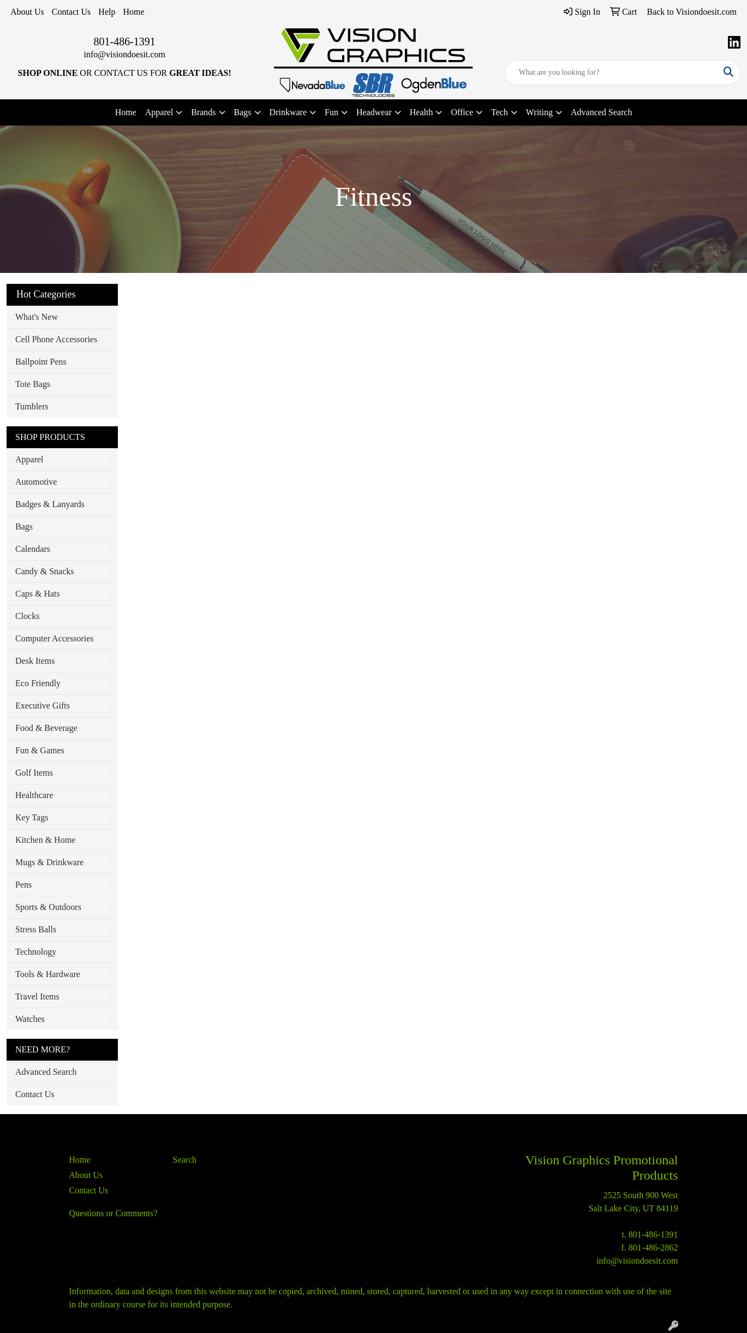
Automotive (36, 481)
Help (106, 11)
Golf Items (34, 772)
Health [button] (421, 112)
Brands (203, 112)
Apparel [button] (159, 112)
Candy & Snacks (44, 571)
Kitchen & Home (45, 839)
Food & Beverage (46, 728)
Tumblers (32, 406)
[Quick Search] (611, 72)
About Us (27, 11)
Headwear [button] (374, 112)
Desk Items (35, 660)
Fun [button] (331, 112)
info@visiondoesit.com (124, 54)
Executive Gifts (42, 705)
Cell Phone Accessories (56, 339)
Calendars (32, 549)
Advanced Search (601, 112)
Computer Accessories (54, 638)
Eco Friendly (38, 683)
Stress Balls (35, 929)
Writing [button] (539, 112)
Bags (24, 526)
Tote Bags (32, 384)
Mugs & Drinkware (49, 862)
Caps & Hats (37, 593)
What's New (36, 317)
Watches (30, 1018)
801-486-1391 (125, 41)
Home (133, 11)
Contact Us (71, 11)
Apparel (29, 459)
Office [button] (462, 112)
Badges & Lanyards (50, 504)
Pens (23, 884)
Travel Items (37, 996)
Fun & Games (39, 750)
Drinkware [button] (288, 112)
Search (185, 1159)
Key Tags (31, 817)
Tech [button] (499, 112)
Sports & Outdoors (48, 907)
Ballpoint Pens (41, 361)
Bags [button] (243, 112)
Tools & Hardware (47, 974)
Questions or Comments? (113, 1213)
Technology (35, 951)
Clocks (27, 616)
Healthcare (34, 795)
